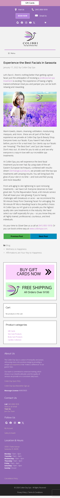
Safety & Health (10, 433)
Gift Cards (29, 3)
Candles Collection (14, 340)
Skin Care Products (15, 334)
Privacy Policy (22, 492)
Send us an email (10, 406)
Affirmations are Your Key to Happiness (24, 252)
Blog (8, 245)
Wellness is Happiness (16, 249)
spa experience (15, 364)
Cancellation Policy (11, 478)
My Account (8, 428)
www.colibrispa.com (38, 228)
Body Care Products (15, 337)
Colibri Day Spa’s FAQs (12, 381)
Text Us (7, 409)
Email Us (43, 16)
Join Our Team (9, 411)
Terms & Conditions (35, 492)
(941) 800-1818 (41, 10)
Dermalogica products (20, 170)
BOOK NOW (22, 16)
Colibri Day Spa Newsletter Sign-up (16, 386)
